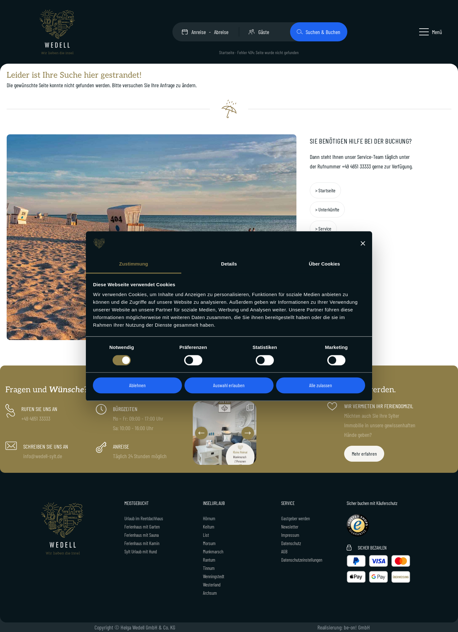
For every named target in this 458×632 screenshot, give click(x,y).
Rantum (209, 560)
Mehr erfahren (364, 454)
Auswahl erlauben (229, 385)
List (206, 535)
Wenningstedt (213, 576)
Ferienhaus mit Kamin (141, 543)
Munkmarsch (213, 551)
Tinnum (209, 568)
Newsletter (289, 526)
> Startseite (325, 190)
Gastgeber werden (295, 518)
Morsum (209, 543)
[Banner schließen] (363, 243)
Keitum (208, 526)
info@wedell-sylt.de (42, 455)
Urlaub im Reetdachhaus (143, 518)
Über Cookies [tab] (324, 264)
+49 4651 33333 (356, 166)
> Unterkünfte (327, 209)
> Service (323, 228)
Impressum (290, 535)
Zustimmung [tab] (133, 264)
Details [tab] (229, 264)
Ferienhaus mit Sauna (141, 535)
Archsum (210, 593)
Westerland (211, 584)
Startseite (226, 52)
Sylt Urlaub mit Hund (140, 551)
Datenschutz (291, 543)
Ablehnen (137, 385)
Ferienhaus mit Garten (142, 526)
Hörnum (209, 518)
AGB (284, 551)
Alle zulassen (320, 385)
